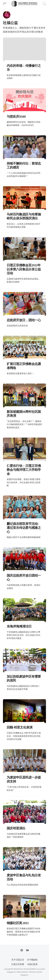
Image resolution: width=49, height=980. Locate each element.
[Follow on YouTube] (27, 950)
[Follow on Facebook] (21, 950)
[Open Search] (44, 3)
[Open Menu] (4, 3)
